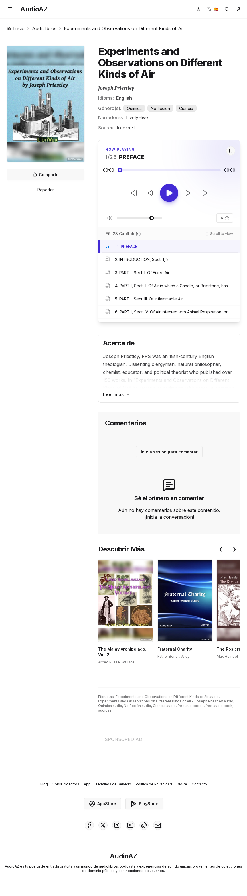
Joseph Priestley (116, 88)
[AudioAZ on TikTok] (144, 825)
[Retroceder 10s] (149, 193)
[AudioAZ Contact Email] (157, 825)
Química (134, 108)
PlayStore (144, 803)
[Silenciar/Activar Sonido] (109, 218)
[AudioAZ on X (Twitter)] (103, 825)
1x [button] (224, 218)
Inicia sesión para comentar (169, 451)
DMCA (182, 784)
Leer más (117, 394)
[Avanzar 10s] (188, 193)
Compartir (46, 174)
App (87, 784)
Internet (126, 128)
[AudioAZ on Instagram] (116, 825)
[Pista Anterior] (133, 193)
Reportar (45, 189)
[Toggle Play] (169, 193)
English (124, 98)
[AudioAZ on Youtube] (130, 825)
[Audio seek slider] (169, 170)
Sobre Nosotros (65, 784)
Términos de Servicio (113, 784)
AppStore (102, 803)
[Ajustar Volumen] (139, 218)
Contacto (199, 784)
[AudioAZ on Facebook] (89, 825)
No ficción (160, 108)
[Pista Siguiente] (204, 193)
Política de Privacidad (154, 784)
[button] (10, 9)
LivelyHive (137, 117)
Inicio (16, 28)
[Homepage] (34, 9)
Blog (44, 784)
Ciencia (186, 108)
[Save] (230, 150)
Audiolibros (44, 28)
